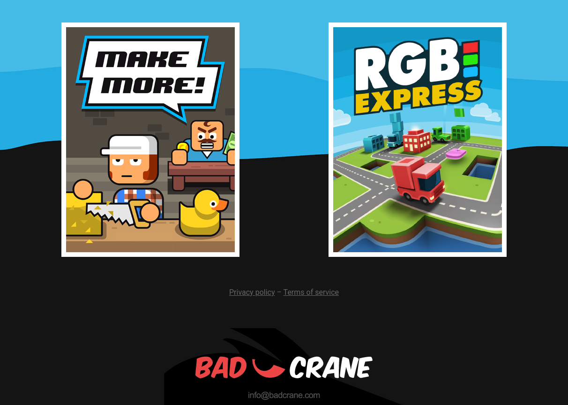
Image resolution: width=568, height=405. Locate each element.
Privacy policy (252, 292)
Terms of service (311, 292)
